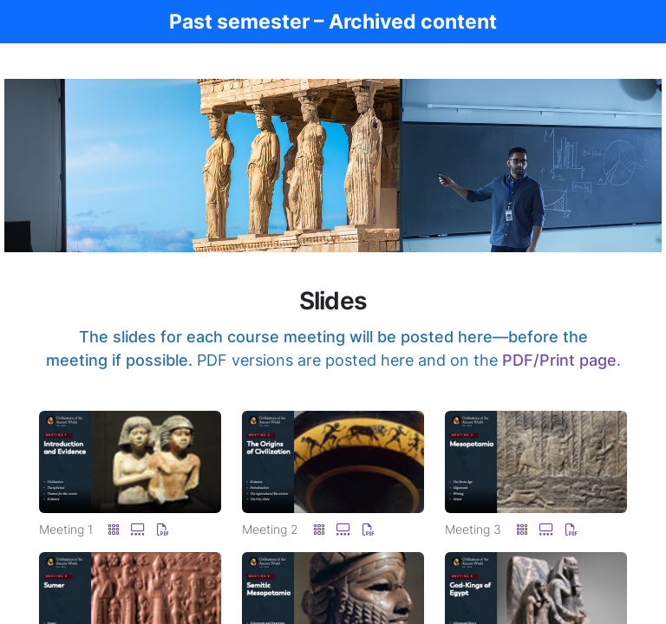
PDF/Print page (559, 360)
